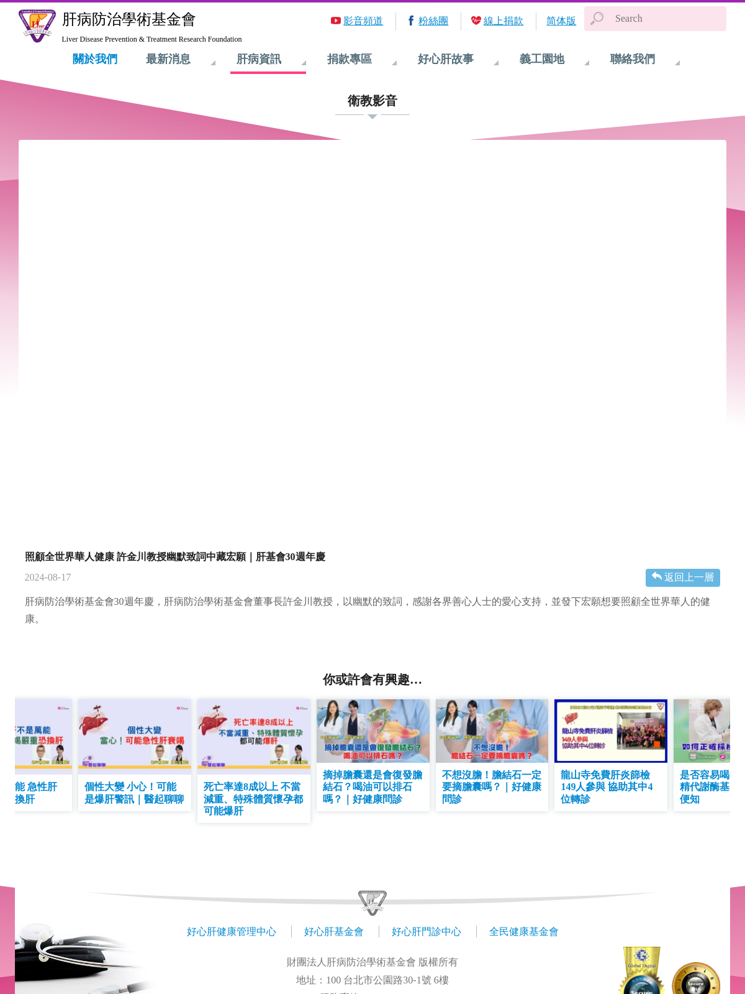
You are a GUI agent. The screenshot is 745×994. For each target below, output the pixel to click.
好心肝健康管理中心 (231, 931)
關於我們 (95, 59)
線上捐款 (503, 21)
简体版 (561, 21)
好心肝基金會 (334, 931)
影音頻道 (363, 21)
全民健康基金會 (524, 931)
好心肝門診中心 (426, 931)
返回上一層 (689, 577)
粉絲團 (433, 21)
